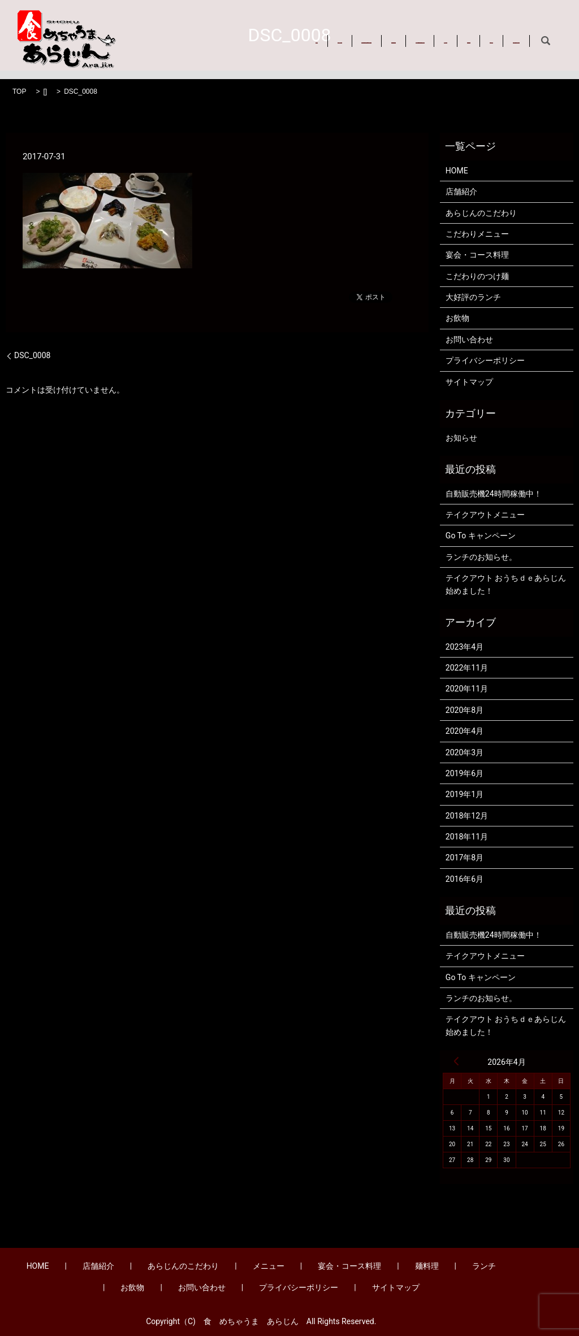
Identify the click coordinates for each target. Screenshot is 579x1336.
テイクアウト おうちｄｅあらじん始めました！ (506, 584)
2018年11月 (467, 836)
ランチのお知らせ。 (481, 557)
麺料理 (466, 32)
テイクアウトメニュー (485, 514)
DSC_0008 (32, 355)
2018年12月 (467, 815)
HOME (148, 32)
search (253, 45)
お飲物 (149, 45)
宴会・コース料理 (403, 32)
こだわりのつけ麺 (477, 276)
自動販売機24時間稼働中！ (494, 493)
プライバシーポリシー (485, 360)
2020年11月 (467, 688)
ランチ (510, 32)
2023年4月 (464, 646)
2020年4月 (464, 731)
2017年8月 (464, 857)
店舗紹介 (194, 32)
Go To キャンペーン (481, 535)
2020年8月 (464, 710)
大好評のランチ (473, 297)
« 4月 (456, 1061)
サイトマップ (469, 381)
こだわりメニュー (477, 233)
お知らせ (461, 437)
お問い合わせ (203, 45)
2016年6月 (464, 879)
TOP (19, 91)
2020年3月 (464, 752)
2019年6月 (464, 773)
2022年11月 (467, 667)
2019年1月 (464, 794)
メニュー (336, 32)
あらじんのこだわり (265, 32)
